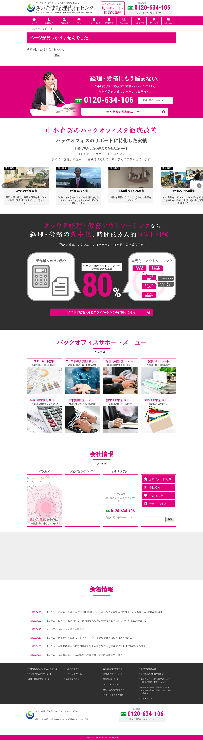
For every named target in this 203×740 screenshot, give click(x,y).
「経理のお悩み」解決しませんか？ (43, 669)
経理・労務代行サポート (39, 679)
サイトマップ (146, 698)
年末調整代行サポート (75, 679)
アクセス (153, 21)
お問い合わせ (169, 21)
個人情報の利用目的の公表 (152, 674)
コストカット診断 (111, 684)
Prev (3, 185)
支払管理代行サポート (113, 669)
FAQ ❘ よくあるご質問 (113, 695)
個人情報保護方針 (148, 669)
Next (199, 185)
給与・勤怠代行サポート (76, 674)
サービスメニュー (79, 21)
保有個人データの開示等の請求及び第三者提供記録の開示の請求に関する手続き (156, 690)
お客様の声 (139, 21)
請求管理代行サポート (113, 674)
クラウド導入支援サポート (40, 674)
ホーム (34, 21)
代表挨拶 (64, 21)
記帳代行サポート (73, 669)
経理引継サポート (111, 679)
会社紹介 (49, 21)
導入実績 (142, 3)
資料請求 (109, 21)
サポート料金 (94, 21)
